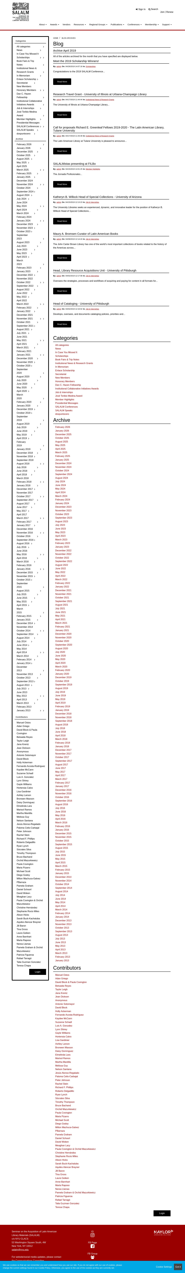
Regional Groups (98, 24)
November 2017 (63, 753)
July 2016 (60, 808)
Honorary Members (65, 381)
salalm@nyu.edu (20, 1249)
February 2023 (62, 543)
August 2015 (61, 848)
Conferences (135, 24)
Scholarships (91, 66)
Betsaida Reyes (63, 986)
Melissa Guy (61, 1065)
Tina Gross (60, 1174)
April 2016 (60, 819)
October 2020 (62, 641)
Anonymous (61, 1000)
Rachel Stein (61, 1084)
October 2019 (62, 681)
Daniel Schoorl (62, 1138)
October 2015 (62, 840)
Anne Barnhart (62, 1182)
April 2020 (60, 663)
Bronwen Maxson (64, 1047)
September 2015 (63, 844)
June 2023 (60, 528)
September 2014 (63, 888)
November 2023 (63, 510)
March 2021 (61, 623)
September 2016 (63, 801)
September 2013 (63, 931)
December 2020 (63, 634)
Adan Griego (61, 978)
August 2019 (61, 688)
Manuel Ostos (62, 975)
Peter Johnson (62, 1080)
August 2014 (61, 891)
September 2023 (63, 518)
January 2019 (62, 710)
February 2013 (62, 957)
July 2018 (60, 728)
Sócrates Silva (62, 1098)
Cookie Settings (164, 1267)
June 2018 (60, 732)
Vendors (66, 24)
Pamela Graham (63, 1134)
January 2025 (62, 460)
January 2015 (62, 873)
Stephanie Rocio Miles (66, 1156)
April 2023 (60, 536)
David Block (61, 1007)
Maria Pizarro (62, 1116)
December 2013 (63, 920)
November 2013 (63, 924)
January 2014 (62, 917)
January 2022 (62, 586)
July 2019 (60, 692)
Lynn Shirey (61, 1029)
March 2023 (61, 539)
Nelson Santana (63, 1069)
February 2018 (62, 743)
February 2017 (62, 783)
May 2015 (60, 859)
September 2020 (63, 645)
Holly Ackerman (63, 1011)
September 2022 (63, 561)
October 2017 (62, 757)
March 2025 (61, 452)
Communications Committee (29, 1260)
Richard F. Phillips (64, 1087)
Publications (117, 24)
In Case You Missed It (66, 352)
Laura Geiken (62, 1178)
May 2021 (60, 616)
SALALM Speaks (63, 410)
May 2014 (60, 902)
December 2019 (63, 677)
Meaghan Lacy (62, 1145)
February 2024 (62, 499)
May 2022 (60, 572)
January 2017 (62, 786)
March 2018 (61, 739)
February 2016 (62, 826)
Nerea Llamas (62, 1189)
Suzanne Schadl (63, 1022)
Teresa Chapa (62, 1207)
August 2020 (61, 648)
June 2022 (60, 568)
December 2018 (63, 713)
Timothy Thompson (65, 1102)
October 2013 (62, 928)
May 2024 (60, 489)
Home (55, 38)
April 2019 (60, 703)
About (43, 24)
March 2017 (61, 779)
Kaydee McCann (63, 1018)
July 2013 (60, 938)
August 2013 (61, 935)
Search (154, 9)
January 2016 (62, 830)
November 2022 (63, 554)
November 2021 (63, 594)
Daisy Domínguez (64, 1051)
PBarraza (60, 1131)
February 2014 (62, 913)
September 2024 (63, 474)
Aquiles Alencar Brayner (67, 1167)
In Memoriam (61, 367)
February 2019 (62, 706)
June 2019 (60, 695)
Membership (152, 24)
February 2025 (62, 456)
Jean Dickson (62, 996)
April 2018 (60, 735)
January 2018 (62, 746)
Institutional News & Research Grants (100, 100)
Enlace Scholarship (65, 370)
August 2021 (61, 605)
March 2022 (61, 579)
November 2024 (63, 467)
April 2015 (60, 862)
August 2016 (61, 804)
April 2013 (60, 949)
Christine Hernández (65, 1153)
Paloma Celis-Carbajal (66, 1076)
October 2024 (62, 470)
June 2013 (60, 942)
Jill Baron (60, 1171)
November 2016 (63, 793)
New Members (62, 378)
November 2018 (63, 717)
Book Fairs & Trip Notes (67, 359)
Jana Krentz (61, 993)
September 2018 (63, 721)
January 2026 (62, 431)
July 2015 (60, 851)
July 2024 (60, 481)
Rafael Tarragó (62, 1200)
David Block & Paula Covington (71, 982)
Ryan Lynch (61, 1094)
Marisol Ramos (62, 1058)
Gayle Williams (62, 1033)
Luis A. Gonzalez (63, 1025)
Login (162, 1213)
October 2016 (62, 797)
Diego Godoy (61, 1123)
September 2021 (63, 601)
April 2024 (60, 492)
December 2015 (63, 833)
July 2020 (60, 652)
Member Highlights (93, 169)
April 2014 (60, 906)
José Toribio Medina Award (68, 396)
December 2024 (63, 463)
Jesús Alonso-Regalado (67, 1073)
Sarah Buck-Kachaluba (67, 1163)
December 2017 (63, 750)
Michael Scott (62, 1120)
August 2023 (61, 521)
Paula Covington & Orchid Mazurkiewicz (75, 1149)
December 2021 (63, 590)
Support (167, 24)
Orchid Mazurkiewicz (65, 1109)
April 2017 (60, 775)
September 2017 (63, 761)
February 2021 (62, 626)
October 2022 (62, 558)
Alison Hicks (61, 1160)
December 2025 (63, 434)
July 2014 (60, 895)
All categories (62, 345)
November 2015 (63, 837)
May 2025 (60, 445)
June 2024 (60, 485)
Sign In (140, 9)
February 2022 (62, 583)
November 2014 (63, 880)
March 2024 (61, 496)
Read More (62, 82)
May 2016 (60, 815)
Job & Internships (92, 202)
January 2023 (62, 547)
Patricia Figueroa (63, 1196)
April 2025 (60, 449)
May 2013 (60, 946)
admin (59, 66)
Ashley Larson (62, 1044)
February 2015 (62, 870)
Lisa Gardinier (62, 1040)
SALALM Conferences (66, 407)
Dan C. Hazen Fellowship (68, 385)
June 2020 (60, 656)
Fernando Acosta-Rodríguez (69, 1015)
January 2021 (62, 630)
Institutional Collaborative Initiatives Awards (77, 388)
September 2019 (63, 684)
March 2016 (61, 822)
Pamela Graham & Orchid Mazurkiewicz (75, 1192)
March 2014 (61, 909)
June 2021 (60, 612)
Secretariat (60, 374)
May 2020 (60, 659)
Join (162, 12)
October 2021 (62, 597)
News (58, 348)
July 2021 (60, 608)
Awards (54, 24)
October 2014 (62, 884)
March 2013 (61, 953)
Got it (178, 1267)
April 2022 (60, 576)
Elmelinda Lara (62, 1055)
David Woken (62, 1142)
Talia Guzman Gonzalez (67, 1203)
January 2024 (62, 503)
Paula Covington (63, 1113)
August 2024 (61, 478)
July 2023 (60, 525)
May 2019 (60, 699)
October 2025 (62, 438)
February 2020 (62, 670)
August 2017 (61, 764)
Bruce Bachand (63, 1105)
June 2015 (60, 855)
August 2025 (61, 441)
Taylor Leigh (61, 989)
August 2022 (61, 565)
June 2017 (60, 768)
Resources (80, 24)
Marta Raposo (62, 1185)
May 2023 (60, 532)
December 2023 (63, 507)
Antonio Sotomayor (65, 1004)
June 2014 (60, 899)
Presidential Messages (66, 403)
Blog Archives (68, 38)
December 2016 (63, 790)
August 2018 (61, 724)
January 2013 (62, 960)
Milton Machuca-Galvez (67, 1127)
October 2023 (62, 514)
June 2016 (60, 811)
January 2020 (62, 674)
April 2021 (60, 619)
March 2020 (61, 666)
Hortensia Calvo (63, 1036)
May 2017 (60, 772)
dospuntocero (62, 414)
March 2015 (61, 866)
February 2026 (62, 427)
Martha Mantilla (63, 1062)
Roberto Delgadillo (64, 1091)
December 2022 (63, 550)
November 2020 (63, 637)
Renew (169, 12)
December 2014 (63, 877)
